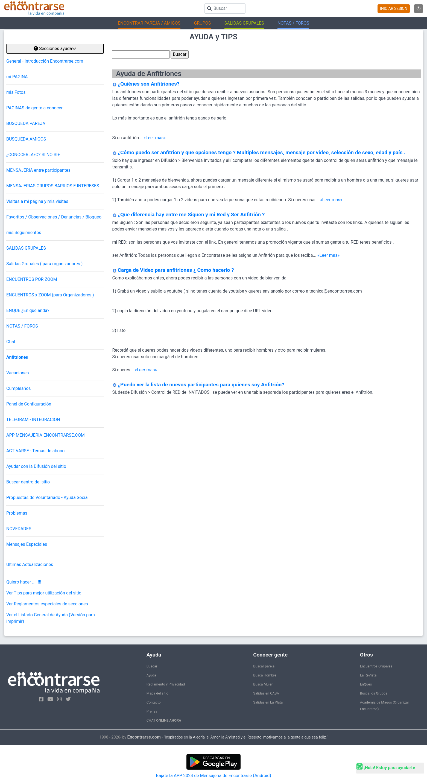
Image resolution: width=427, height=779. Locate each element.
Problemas (16, 513)
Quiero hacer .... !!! (23, 582)
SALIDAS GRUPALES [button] (244, 23)
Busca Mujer (263, 684)
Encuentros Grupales (376, 666)
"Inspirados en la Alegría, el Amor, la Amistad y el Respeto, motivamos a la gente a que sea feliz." (245, 737)
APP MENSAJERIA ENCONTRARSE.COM (45, 435)
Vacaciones (17, 372)
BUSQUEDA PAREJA (25, 123)
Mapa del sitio (157, 693)
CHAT (164, 720)
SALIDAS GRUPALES (26, 248)
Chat (10, 341)
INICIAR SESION (393, 8)
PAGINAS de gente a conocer (34, 107)
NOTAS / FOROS (22, 326)
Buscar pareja (263, 666)
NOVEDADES (18, 528)
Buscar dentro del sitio (28, 482)
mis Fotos (15, 92)
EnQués (366, 684)
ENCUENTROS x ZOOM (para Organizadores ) (50, 294)
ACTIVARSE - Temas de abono (35, 450)
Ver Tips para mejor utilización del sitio (43, 593)
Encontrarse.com (144, 737)
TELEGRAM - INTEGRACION (33, 419)
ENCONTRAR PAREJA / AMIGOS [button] (149, 23)
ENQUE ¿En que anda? (27, 310)
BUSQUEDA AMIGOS (26, 139)
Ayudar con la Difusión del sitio (36, 466)
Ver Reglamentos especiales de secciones (47, 603)
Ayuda (151, 675)
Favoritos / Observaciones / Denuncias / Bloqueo (53, 217)
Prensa (152, 711)
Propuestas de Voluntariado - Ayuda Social (47, 497)
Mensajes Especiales (26, 544)
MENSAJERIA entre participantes (38, 170)
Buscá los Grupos (373, 693)
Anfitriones (17, 357)
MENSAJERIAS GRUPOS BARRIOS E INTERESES (52, 185)
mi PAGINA (17, 76)
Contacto (154, 702)
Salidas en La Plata (268, 702)
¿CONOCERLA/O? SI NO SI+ (33, 154)
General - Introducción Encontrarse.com (44, 61)
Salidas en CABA (266, 693)
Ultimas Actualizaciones (29, 564)
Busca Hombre (264, 675)
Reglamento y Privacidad (166, 684)
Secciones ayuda (55, 48)
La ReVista (368, 675)
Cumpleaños (18, 388)
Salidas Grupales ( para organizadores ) (44, 263)
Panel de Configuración (28, 404)
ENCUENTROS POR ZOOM (31, 279)
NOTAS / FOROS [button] (293, 23)
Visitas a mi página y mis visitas (37, 201)
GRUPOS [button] (202, 23)
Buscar (152, 666)
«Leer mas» (155, 137)
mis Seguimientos (23, 232)
